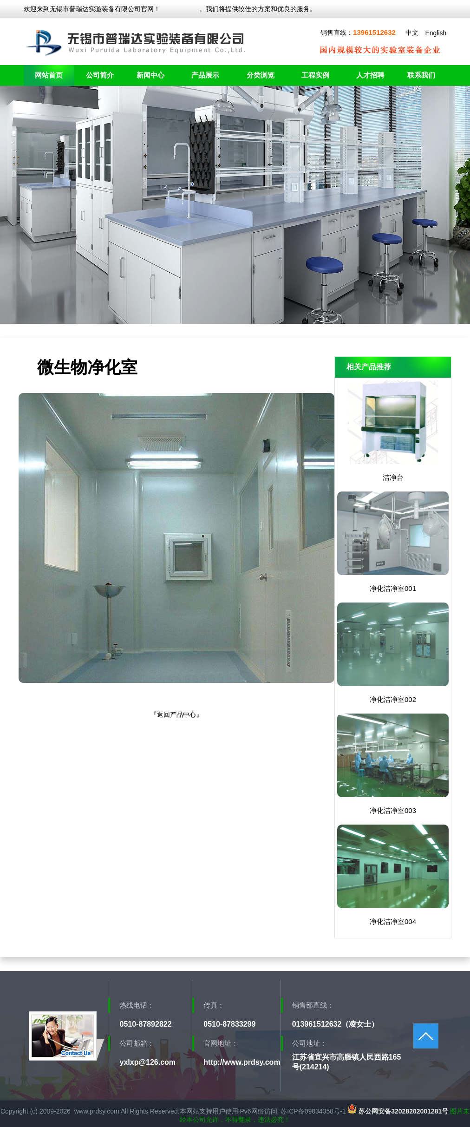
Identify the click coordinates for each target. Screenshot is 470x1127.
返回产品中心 (176, 714)
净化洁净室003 (393, 810)
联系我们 (421, 75)
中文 (411, 32)
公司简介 (100, 75)
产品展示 (205, 75)
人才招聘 (370, 75)
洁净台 (393, 477)
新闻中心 (150, 75)
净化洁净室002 (393, 699)
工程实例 (315, 75)
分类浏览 (260, 75)
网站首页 (49, 75)
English (435, 33)
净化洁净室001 (393, 588)
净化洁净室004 (393, 921)
